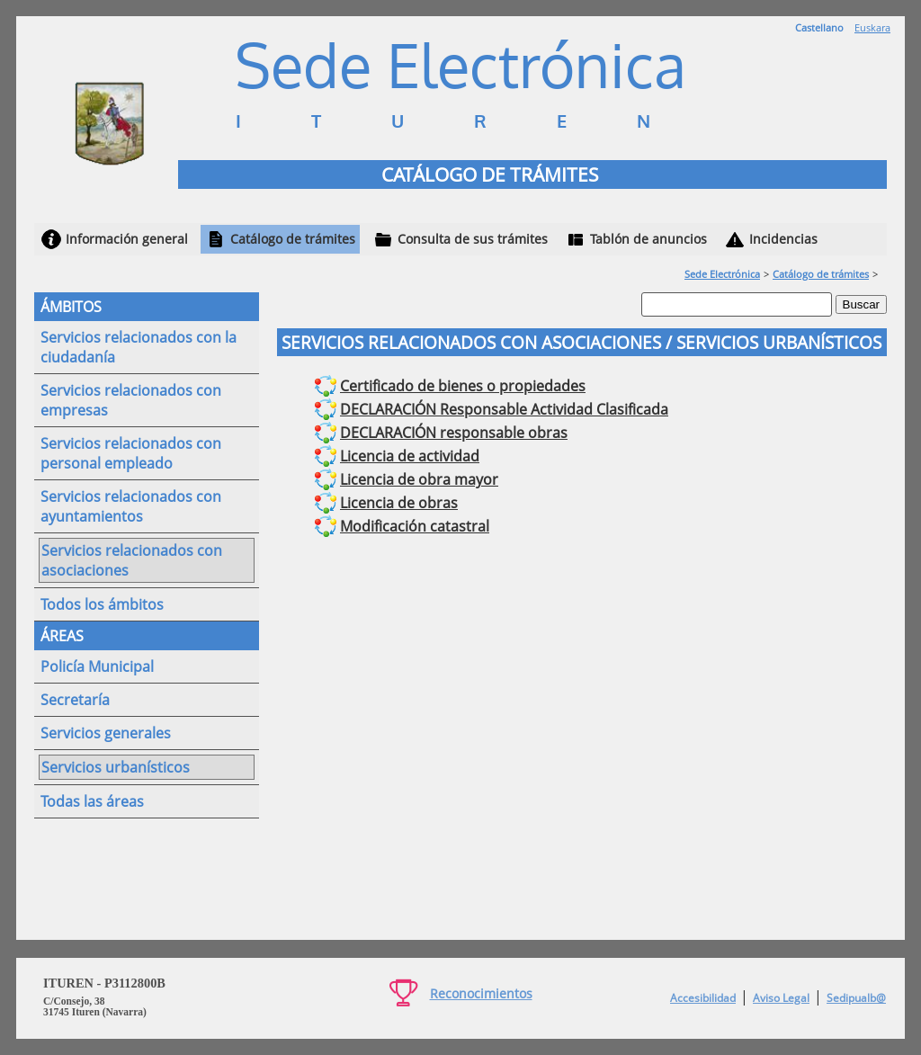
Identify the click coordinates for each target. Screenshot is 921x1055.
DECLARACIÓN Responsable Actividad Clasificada (504, 409)
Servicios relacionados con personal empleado (130, 453)
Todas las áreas (92, 801)
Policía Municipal (97, 666)
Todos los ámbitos (102, 604)
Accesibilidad (703, 998)
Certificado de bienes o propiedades (463, 386)
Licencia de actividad (409, 456)
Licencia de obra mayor (419, 479)
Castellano (819, 27)
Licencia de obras (399, 503)
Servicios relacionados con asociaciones (131, 560)
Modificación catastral (414, 526)
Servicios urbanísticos (115, 767)
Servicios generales (105, 733)
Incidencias (783, 238)
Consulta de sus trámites (473, 238)
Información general (127, 238)
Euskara (872, 27)
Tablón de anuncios (648, 238)
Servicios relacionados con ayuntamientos (130, 506)
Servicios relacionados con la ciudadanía (138, 347)
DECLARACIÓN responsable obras (454, 433)
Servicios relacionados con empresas (130, 400)
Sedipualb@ (856, 998)
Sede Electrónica (722, 274)
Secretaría (75, 700)
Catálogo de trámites (292, 238)
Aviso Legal (781, 998)
